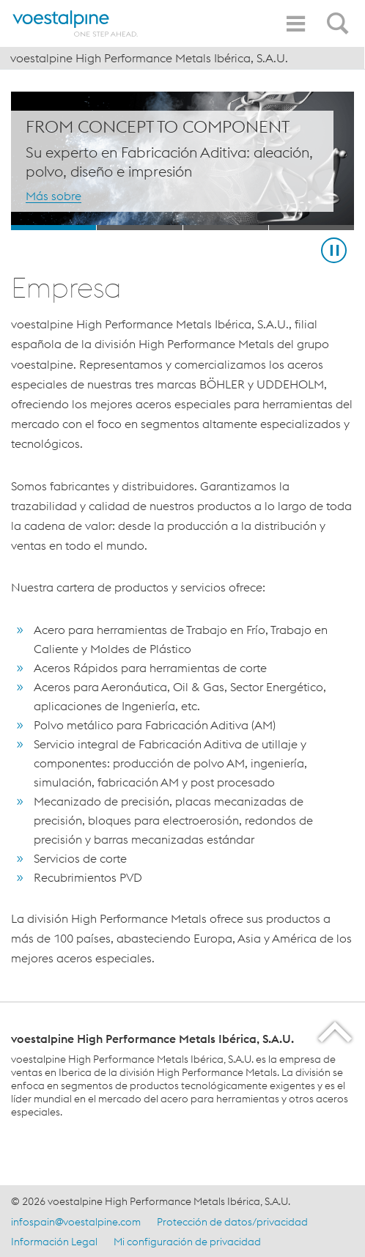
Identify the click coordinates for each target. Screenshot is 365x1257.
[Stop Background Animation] (334, 250)
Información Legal (54, 1241)
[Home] (75, 23)
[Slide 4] (311, 227)
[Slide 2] (139, 227)
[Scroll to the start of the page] (336, 1031)
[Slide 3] (225, 227)
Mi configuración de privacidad (187, 1241)
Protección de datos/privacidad (232, 1221)
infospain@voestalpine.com (76, 1221)
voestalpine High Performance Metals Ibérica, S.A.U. (149, 58)
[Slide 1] (53, 227)
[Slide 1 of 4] (182, 161)
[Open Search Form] (340, 15)
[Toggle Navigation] (295, 23)
